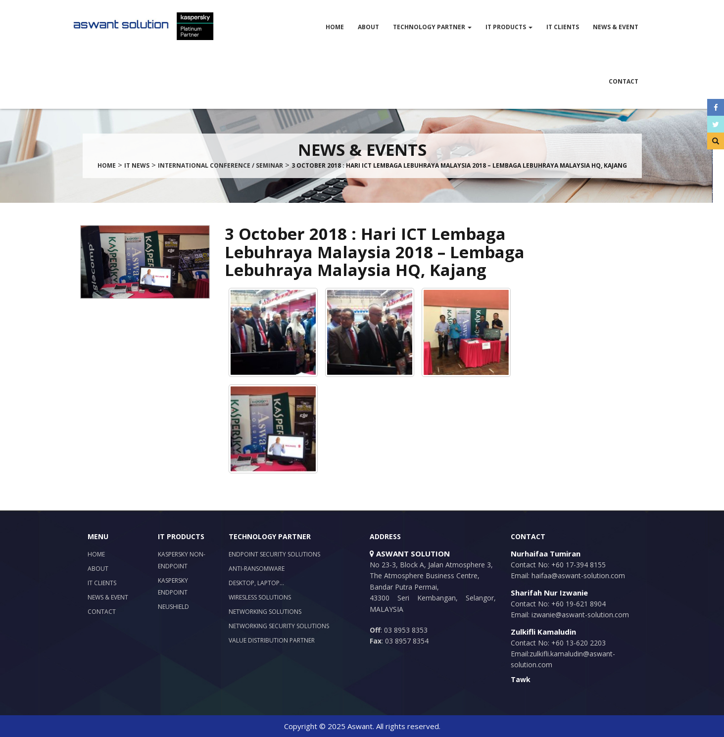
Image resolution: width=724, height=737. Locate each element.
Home (335, 27)
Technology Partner (432, 27)
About (368, 27)
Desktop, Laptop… (256, 583)
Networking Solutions (265, 611)
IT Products (508, 27)
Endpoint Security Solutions (274, 554)
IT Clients (562, 27)
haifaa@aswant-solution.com (577, 575)
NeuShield (173, 606)
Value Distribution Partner (272, 640)
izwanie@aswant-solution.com (579, 614)
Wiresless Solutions (260, 597)
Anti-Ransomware (257, 568)
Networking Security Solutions (279, 626)
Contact (623, 81)
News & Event (615, 27)
